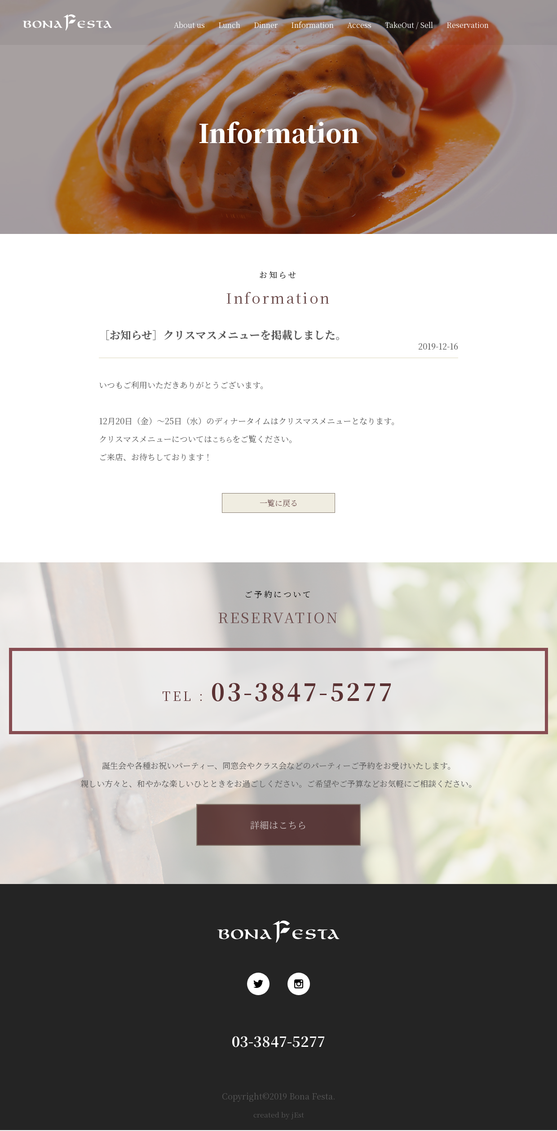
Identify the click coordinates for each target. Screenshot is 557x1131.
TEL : (278, 692)
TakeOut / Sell (409, 25)
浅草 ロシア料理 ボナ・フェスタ (64, 35)
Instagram (530, 25)
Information (312, 25)
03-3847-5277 (279, 1040)
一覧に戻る (278, 503)
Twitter (511, 25)
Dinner (266, 25)
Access (359, 25)
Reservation (467, 25)
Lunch (229, 25)
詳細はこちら (278, 826)
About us (189, 25)
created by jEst (279, 1115)
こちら (224, 438)
